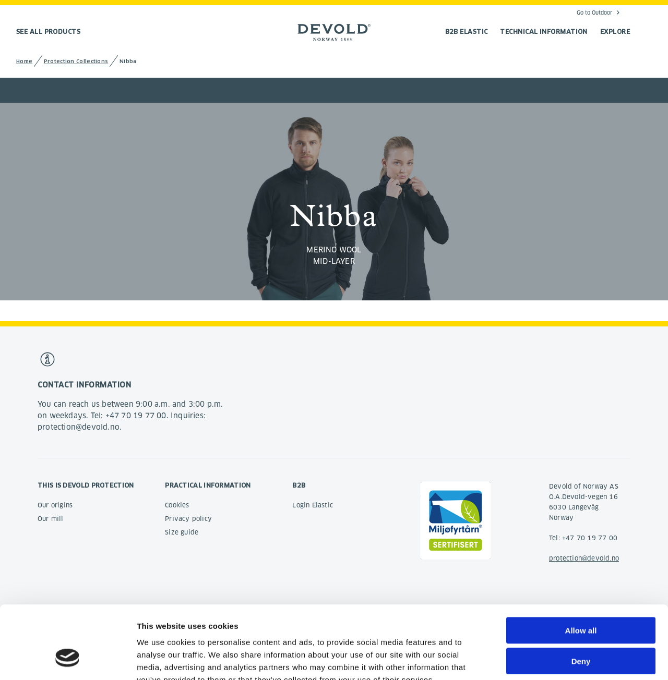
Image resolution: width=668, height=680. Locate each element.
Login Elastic (312, 505)
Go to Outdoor (594, 12)
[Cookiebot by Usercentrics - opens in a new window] (67, 659)
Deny (581, 598)
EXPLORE (615, 31)
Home (24, 61)
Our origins (55, 505)
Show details (547, 659)
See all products (48, 31)
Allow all (581, 567)
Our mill (51, 519)
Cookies (177, 505)
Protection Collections (76, 61)
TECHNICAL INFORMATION (543, 31)
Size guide (181, 532)
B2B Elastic (466, 31)
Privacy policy (188, 519)
